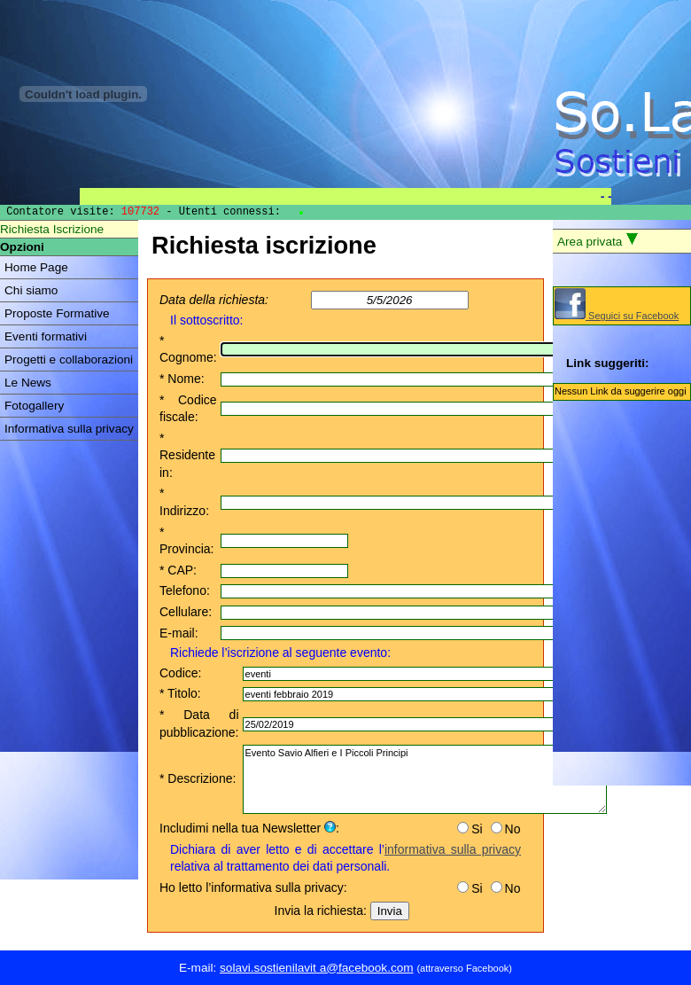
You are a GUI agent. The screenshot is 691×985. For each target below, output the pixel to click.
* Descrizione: (197, 778)
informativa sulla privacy (452, 849)
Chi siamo (31, 290)
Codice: (180, 673)
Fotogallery (34, 405)
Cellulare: (185, 612)
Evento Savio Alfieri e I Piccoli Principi (425, 779)
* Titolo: (180, 693)
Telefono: (184, 590)
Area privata (598, 240)
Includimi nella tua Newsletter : (249, 828)
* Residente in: (187, 455)
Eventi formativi (45, 336)
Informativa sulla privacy (69, 428)
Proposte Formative (57, 313)
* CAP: (178, 570)
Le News (27, 382)
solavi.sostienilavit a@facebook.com (317, 967)
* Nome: (182, 378)
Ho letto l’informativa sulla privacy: (253, 887)
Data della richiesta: (213, 300)
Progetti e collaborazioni (68, 359)
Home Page (36, 267)
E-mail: (178, 633)
